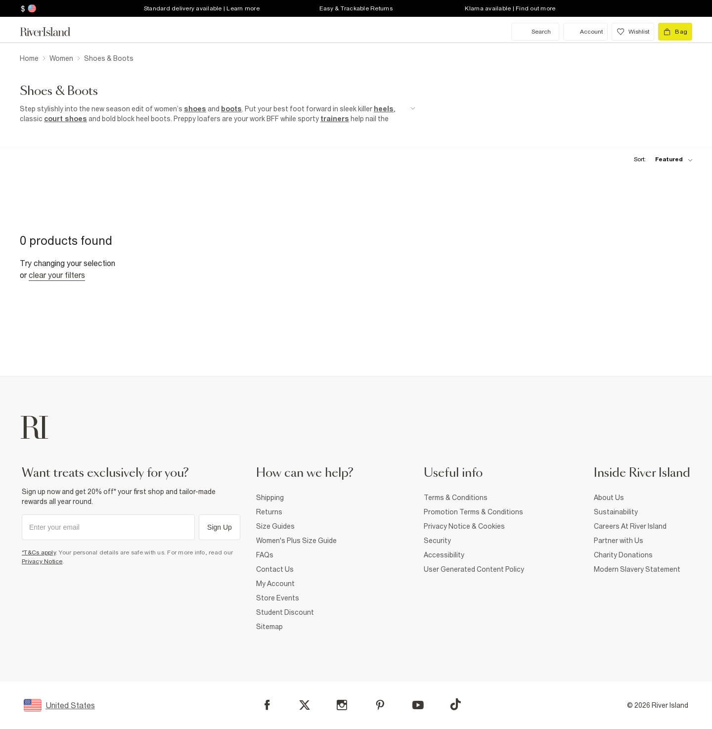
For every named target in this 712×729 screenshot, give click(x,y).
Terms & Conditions (456, 497)
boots (231, 109)
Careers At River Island (630, 526)
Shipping (270, 497)
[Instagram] (342, 705)
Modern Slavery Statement (637, 569)
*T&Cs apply (39, 552)
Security (437, 541)
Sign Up (219, 527)
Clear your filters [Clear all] (57, 275)
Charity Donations (623, 555)
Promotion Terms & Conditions (473, 512)
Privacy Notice (42, 561)
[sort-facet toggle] (660, 159)
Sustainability (616, 512)
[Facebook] (267, 705)
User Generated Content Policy (474, 569)
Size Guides (275, 526)
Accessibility (444, 555)
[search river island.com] (535, 31)
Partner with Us (618, 541)
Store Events (277, 598)
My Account (275, 584)
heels (384, 109)
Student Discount (285, 612)
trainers (334, 119)
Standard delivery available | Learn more (202, 8)
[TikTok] (455, 704)
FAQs (264, 555)
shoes (195, 109)
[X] (305, 705)
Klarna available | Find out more (510, 8)
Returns (269, 512)
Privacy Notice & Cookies (464, 526)
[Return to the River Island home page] (52, 31)
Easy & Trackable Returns (356, 8)
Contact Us (275, 569)
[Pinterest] (380, 705)
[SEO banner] (217, 114)
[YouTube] (418, 705)
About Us (609, 497)
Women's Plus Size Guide (296, 541)
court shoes (65, 119)
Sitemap (269, 627)
